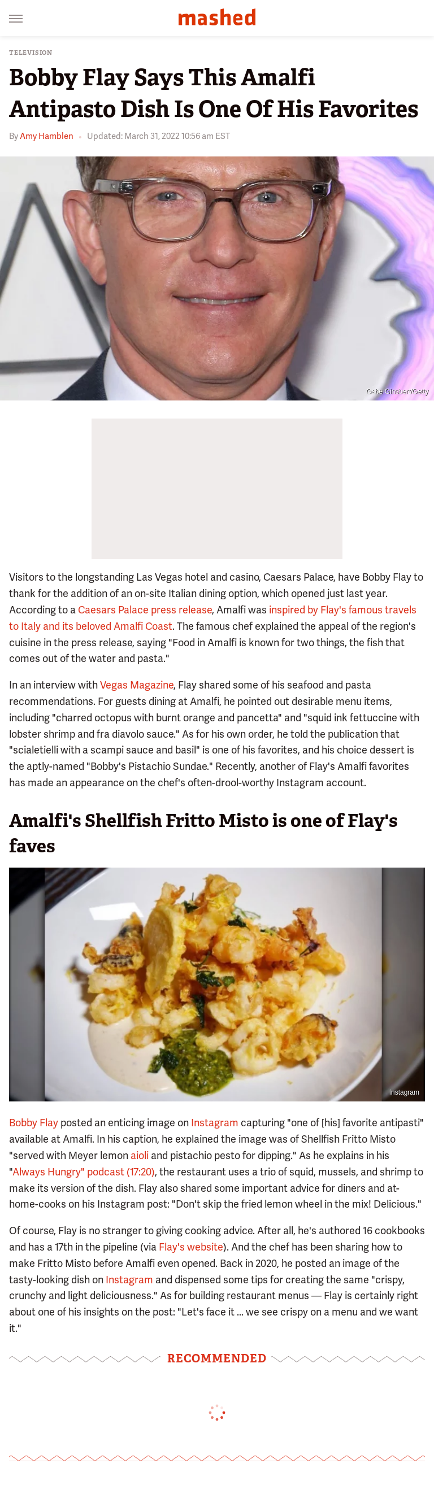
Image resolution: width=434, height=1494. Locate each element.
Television (31, 53)
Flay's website (191, 1246)
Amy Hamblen (46, 136)
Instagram (404, 1092)
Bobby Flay (33, 1122)
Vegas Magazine (136, 684)
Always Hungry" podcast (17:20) (83, 1171)
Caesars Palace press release (145, 609)
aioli (140, 1155)
